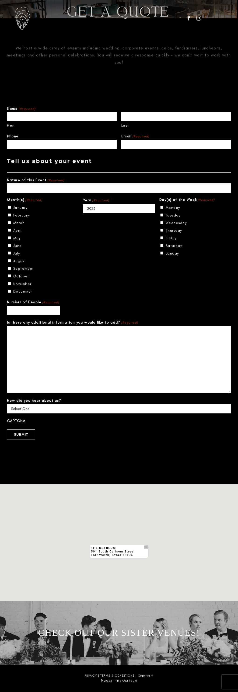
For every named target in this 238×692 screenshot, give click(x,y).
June (17, 246)
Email (135, 136)
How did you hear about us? (34, 400)
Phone (13, 136)
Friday (171, 238)
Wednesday (176, 223)
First (11, 125)
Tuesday (173, 215)
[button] (119, 538)
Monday (173, 208)
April (17, 230)
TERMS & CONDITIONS (117, 675)
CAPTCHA (16, 421)
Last (125, 125)
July (16, 253)
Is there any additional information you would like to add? (72, 322)
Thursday (174, 230)
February (21, 215)
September (23, 268)
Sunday (172, 253)
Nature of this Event (35, 180)
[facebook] (189, 18)
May (17, 238)
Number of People (33, 302)
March (19, 223)
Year (96, 200)
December (22, 291)
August (19, 261)
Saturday (174, 246)
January (20, 208)
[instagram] (199, 18)
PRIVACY (90, 675)
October (21, 276)
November (22, 284)
